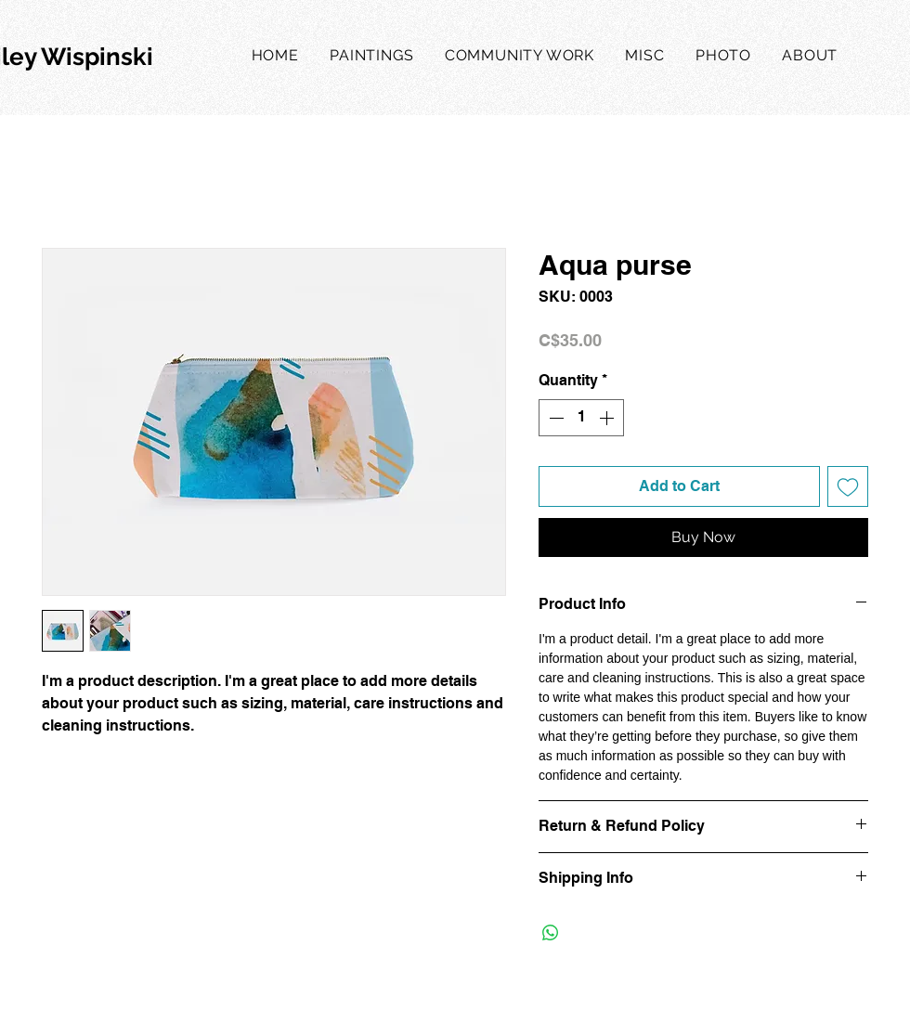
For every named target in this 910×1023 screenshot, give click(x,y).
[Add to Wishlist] (847, 486)
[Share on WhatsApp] (551, 933)
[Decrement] (554, 417)
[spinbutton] (581, 417)
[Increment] (608, 417)
